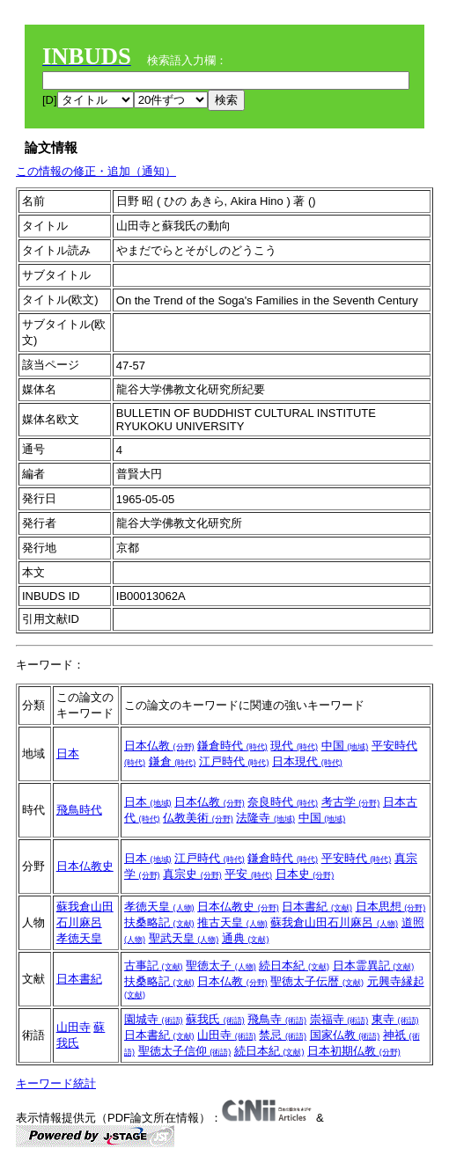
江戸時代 (234, 761)
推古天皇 (232, 922)
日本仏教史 (85, 866)
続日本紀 (294, 965)
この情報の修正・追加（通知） (96, 171)
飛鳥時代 (79, 809)
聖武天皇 (184, 938)
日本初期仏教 (354, 1050)
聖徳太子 (221, 965)
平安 (248, 874)
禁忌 (282, 1035)
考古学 (350, 801)
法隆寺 (265, 817)
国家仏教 (345, 1035)
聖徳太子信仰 (185, 1050)
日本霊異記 (374, 965)
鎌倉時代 (232, 745)
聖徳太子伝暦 (317, 981)
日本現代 (307, 761)
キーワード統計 (56, 1083)
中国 (345, 745)
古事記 (153, 965)
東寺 (395, 1019)
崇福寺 (339, 1019)
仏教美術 (198, 817)
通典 (245, 938)
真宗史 (192, 874)
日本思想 (391, 906)
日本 (67, 753)
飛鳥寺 (276, 1019)
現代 (294, 745)
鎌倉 (172, 761)
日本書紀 (317, 906)
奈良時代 (282, 801)
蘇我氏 (215, 1019)
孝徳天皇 (79, 938)
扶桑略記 (159, 922)
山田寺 (73, 1027)
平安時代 (356, 858)
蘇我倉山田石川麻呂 (334, 922)
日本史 (305, 874)
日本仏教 (159, 745)
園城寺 (153, 1019)
